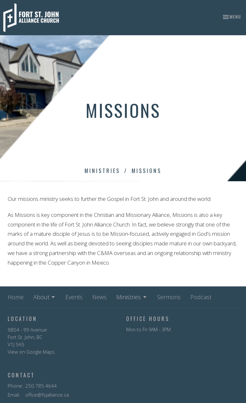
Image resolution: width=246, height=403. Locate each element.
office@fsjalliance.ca (47, 394)
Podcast (200, 297)
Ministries (102, 171)
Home (16, 297)
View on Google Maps (31, 352)
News (99, 297)
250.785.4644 (41, 385)
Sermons (169, 297)
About (44, 297)
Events (74, 297)
